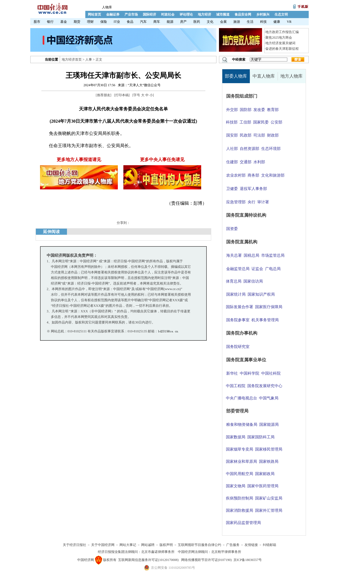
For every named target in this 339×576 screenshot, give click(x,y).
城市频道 (223, 14)
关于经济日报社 (74, 545)
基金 (63, 22)
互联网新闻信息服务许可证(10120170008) (148, 560)
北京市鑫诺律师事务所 (158, 552)
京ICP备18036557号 (247, 560)
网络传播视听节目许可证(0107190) (206, 560)
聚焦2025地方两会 (278, 37)
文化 (210, 22)
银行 (50, 22)
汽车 (143, 22)
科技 (263, 22)
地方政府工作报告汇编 (282, 32)
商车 (156, 22)
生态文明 (281, 14)
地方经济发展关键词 (280, 43)
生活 (250, 22)
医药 (196, 22)
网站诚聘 (147, 545)
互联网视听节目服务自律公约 (199, 545)
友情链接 (251, 545)
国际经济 (149, 14)
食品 (130, 22)
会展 (223, 22)
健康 (276, 22)
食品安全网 (243, 14)
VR (289, 22)
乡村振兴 (263, 14)
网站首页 (94, 14)
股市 (37, 22)
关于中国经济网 (102, 545)
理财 (90, 22)
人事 (88, 59)
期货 (77, 22)
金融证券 (112, 14)
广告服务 (233, 545)
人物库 (107, 7)
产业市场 (131, 14)
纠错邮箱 (269, 545)
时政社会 (168, 14)
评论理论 (186, 14)
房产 (183, 22)
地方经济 (204, 14)
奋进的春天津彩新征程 (282, 49)
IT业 (117, 22)
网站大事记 (127, 545)
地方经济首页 (72, 59)
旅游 (236, 22)
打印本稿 (122, 95)
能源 (170, 22)
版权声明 (166, 545)
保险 (103, 22)
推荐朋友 (103, 95)
